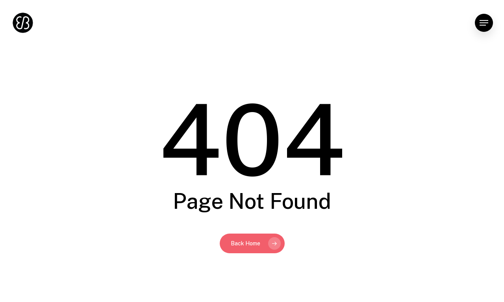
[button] (484, 23)
